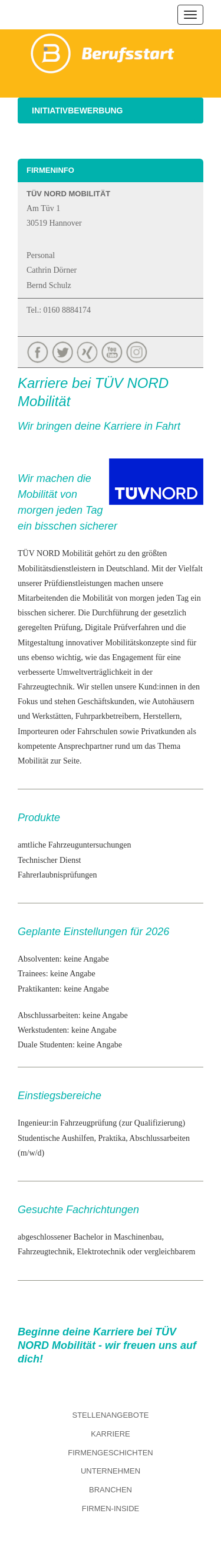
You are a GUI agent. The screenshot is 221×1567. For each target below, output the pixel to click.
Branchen (110, 1489)
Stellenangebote (110, 1415)
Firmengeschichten (110, 1452)
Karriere (110, 1433)
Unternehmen (110, 1470)
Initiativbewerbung (77, 110)
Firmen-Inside (111, 1508)
